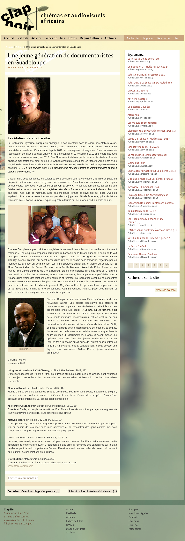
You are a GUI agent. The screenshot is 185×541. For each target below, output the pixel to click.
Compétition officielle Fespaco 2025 (148, 66)
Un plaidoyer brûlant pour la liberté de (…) (152, 170)
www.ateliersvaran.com (20, 466)
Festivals (22, 38)
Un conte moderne (138, 90)
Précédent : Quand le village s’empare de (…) (33, 491)
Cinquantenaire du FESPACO (143, 146)
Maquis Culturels (91, 38)
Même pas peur (136, 162)
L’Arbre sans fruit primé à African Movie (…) (152, 230)
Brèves (72, 38)
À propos (133, 509)
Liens (177, 38)
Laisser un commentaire (23, 478)
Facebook (134, 521)
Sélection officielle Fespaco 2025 (146, 74)
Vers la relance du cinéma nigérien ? (149, 238)
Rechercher (133, 38)
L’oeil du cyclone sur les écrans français (151, 178)
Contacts (133, 517)
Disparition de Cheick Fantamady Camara (151, 202)
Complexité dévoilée (139, 106)
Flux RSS (133, 525)
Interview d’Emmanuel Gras (143, 187)
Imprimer (148, 38)
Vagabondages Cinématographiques (147, 154)
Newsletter (163, 38)
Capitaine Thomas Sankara (142, 254)
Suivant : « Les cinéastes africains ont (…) (92, 491)
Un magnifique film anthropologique (148, 195)
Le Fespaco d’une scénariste (143, 58)
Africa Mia (133, 114)
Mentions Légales (138, 513)
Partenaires (135, 528)
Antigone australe (138, 98)
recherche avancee (166, 290)
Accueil (9, 38)
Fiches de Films (54, 38)
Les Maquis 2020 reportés (143, 122)
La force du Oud (137, 246)
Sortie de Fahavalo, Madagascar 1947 (149, 138)
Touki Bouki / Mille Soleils (142, 210)
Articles (36, 38)
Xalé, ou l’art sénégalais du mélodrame (150, 82)
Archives (110, 38)
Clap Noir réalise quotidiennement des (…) (152, 130)
